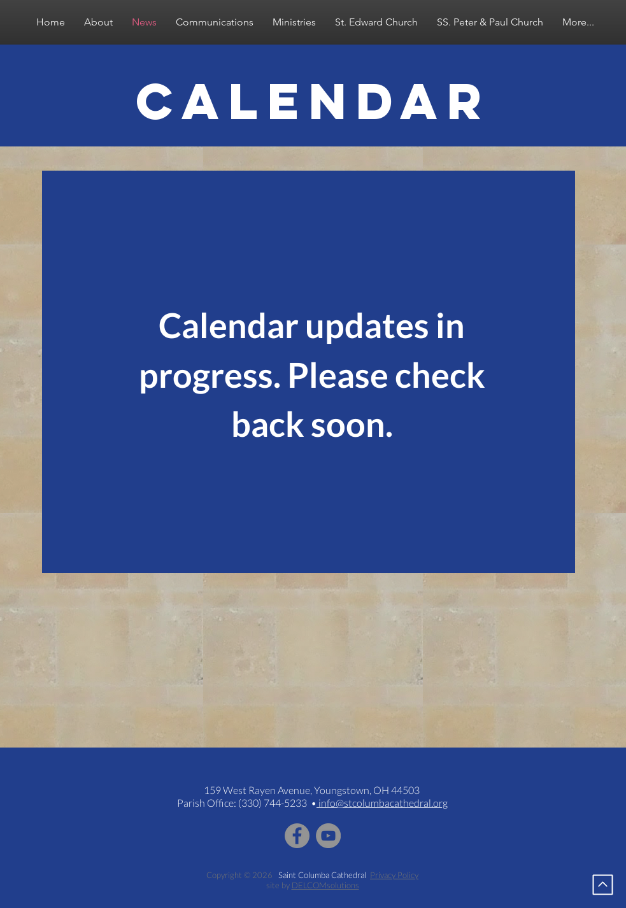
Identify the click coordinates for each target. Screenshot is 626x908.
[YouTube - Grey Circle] (328, 835)
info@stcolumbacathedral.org (382, 803)
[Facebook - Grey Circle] (297, 835)
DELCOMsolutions (325, 885)
